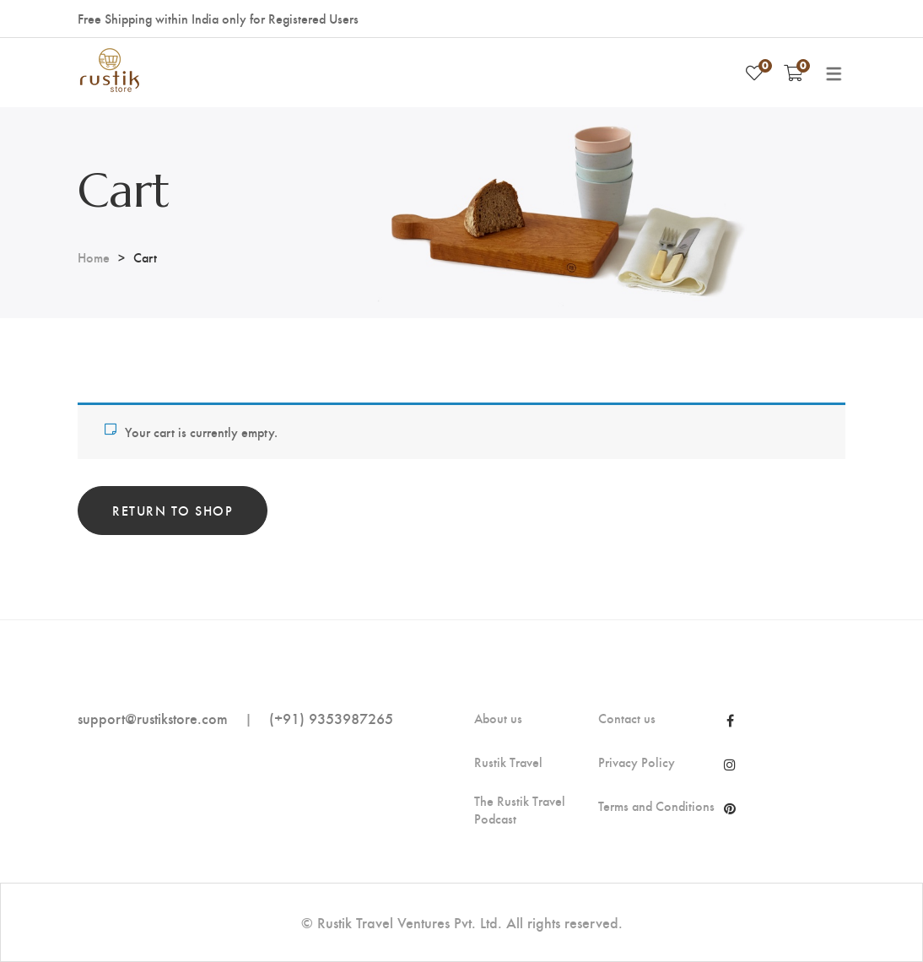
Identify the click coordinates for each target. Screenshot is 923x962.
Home (94, 257)
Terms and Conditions (656, 805)
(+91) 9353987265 (331, 717)
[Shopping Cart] (793, 72)
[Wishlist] (754, 72)
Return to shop (172, 510)
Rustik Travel (508, 762)
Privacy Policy (636, 762)
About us (498, 718)
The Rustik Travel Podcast (519, 809)
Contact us (627, 718)
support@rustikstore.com (153, 717)
